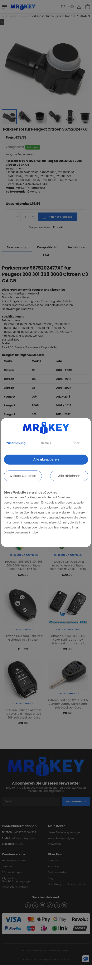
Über (76, 443)
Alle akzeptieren (46, 459)
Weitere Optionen (22, 476)
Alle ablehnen (69, 476)
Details (46, 443)
